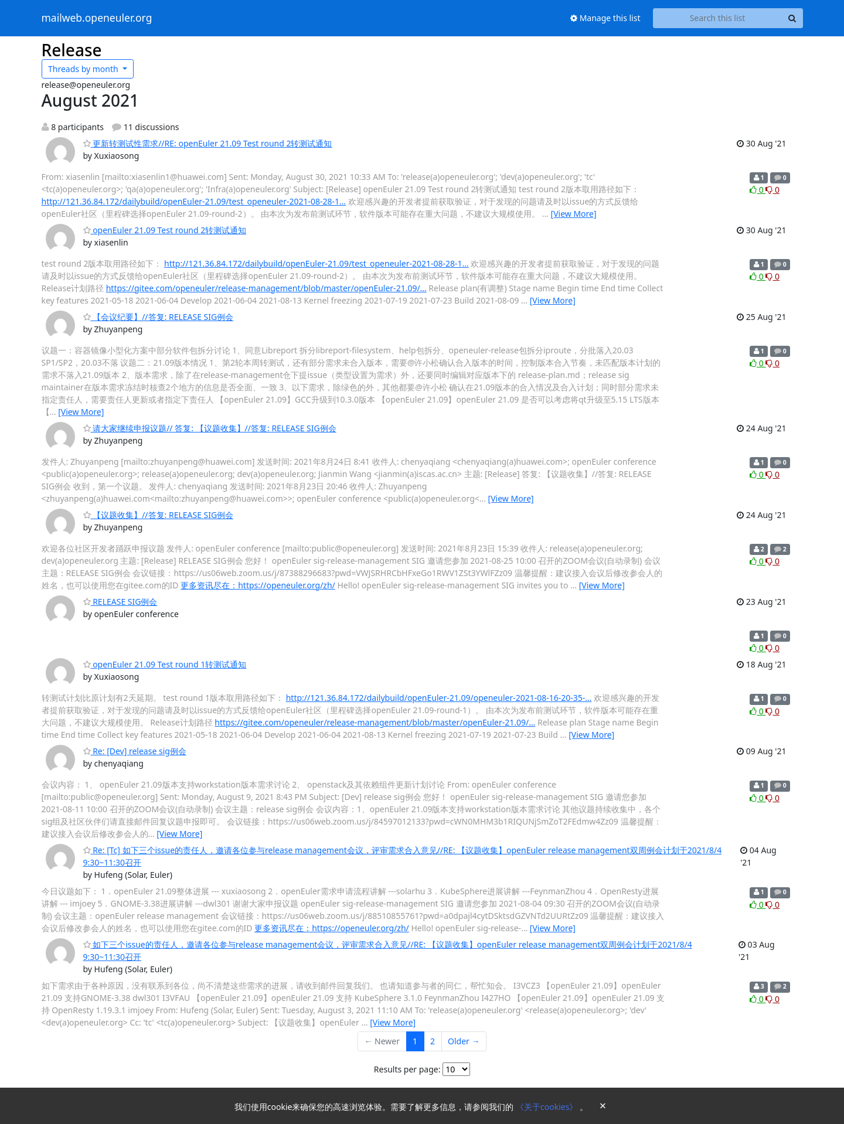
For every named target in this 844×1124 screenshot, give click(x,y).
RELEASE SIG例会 (120, 601)
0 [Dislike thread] (772, 189)
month (84, 68)
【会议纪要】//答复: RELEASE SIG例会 (158, 316)
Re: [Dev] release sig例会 (134, 751)
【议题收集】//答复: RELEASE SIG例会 (158, 514)
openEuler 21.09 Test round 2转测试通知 (165, 230)
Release (72, 50)
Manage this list (605, 17)
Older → (463, 1041)
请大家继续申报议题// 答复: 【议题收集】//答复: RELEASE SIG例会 (209, 428)
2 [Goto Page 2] (432, 1041)
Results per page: (407, 1069)
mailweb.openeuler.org (97, 18)
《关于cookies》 (548, 1106)
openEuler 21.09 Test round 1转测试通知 (165, 664)
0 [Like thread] (757, 189)
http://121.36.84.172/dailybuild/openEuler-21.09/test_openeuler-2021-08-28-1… (194, 201)
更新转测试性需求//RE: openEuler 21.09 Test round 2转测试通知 (207, 143)
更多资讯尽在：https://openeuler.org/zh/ (258, 585)
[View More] (574, 213)
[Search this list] (717, 18)
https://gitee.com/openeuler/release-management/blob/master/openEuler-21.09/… (266, 288)
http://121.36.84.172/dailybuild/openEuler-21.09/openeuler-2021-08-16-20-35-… (439, 697)
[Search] (792, 18)
